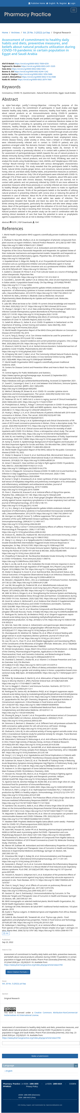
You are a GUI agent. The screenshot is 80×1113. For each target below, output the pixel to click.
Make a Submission (40, 1056)
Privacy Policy (32, 1086)
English (50, 3)
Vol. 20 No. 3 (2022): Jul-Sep (36, 32)
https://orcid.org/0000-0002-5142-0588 (39, 77)
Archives (15, 32)
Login (71, 3)
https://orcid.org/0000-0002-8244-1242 (31, 71)
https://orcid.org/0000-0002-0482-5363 (29, 69)
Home (5, 32)
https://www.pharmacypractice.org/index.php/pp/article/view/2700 (33, 965)
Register (62, 3)
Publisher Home (36, 3)
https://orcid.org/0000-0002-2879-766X (35, 79)
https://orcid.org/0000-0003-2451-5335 (38, 66)
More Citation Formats (17, 972)
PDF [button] (6, 933)
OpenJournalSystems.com (54, 1105)
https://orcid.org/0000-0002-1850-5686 (35, 74)
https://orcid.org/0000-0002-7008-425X (32, 63)
